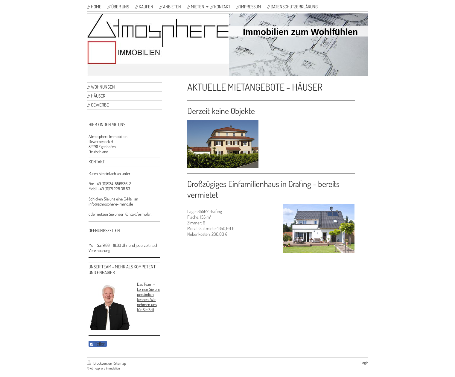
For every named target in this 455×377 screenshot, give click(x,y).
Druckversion (100, 363)
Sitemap (120, 363)
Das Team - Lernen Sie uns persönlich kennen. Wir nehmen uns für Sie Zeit (148, 297)
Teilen (98, 344)
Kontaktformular (137, 214)
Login (364, 362)
